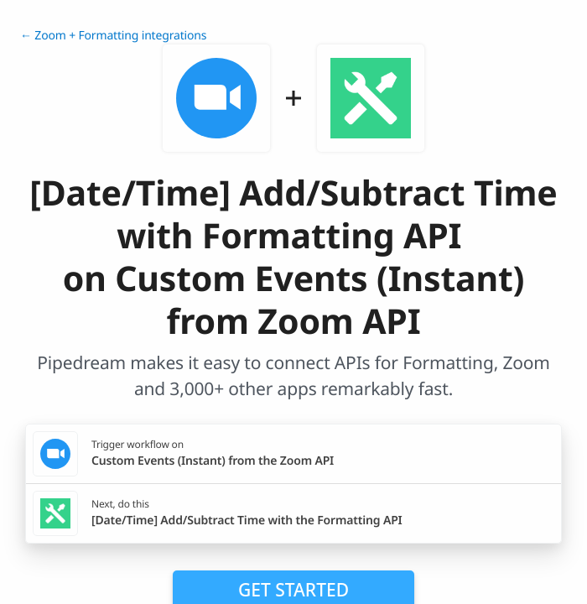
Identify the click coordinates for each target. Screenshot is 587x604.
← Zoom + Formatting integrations (113, 36)
